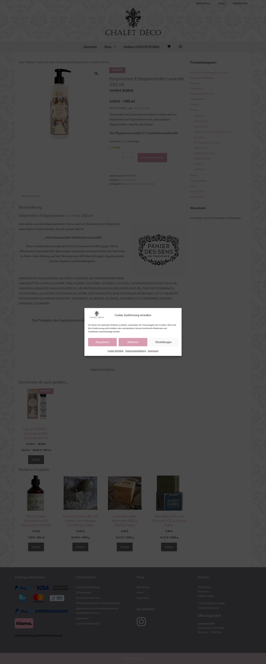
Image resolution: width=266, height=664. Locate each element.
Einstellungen (164, 342)
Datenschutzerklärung (135, 351)
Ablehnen (133, 342)
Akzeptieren (103, 342)
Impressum (153, 351)
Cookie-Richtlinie (115, 351)
